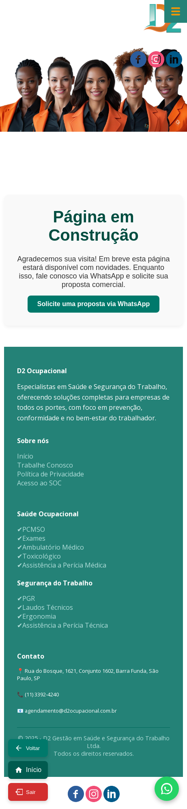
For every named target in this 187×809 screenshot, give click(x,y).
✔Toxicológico (39, 556)
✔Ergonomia (36, 616)
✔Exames (31, 538)
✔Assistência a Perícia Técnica (62, 625)
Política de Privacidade (50, 474)
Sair (25, 792)
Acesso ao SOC (39, 482)
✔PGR (26, 598)
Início (28, 770)
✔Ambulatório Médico (50, 547)
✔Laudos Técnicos (45, 607)
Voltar (27, 748)
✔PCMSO (31, 529)
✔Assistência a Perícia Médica (61, 565)
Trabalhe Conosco (45, 465)
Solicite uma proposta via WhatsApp (93, 303)
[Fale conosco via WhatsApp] (167, 788)
